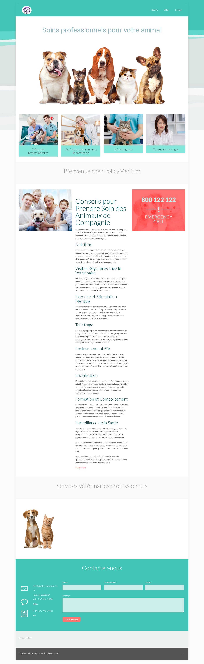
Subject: (148, 582)
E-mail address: (110, 582)
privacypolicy (25, 638)
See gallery (80, 468)
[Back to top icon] (182, 654)
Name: (65, 582)
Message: (67, 596)
